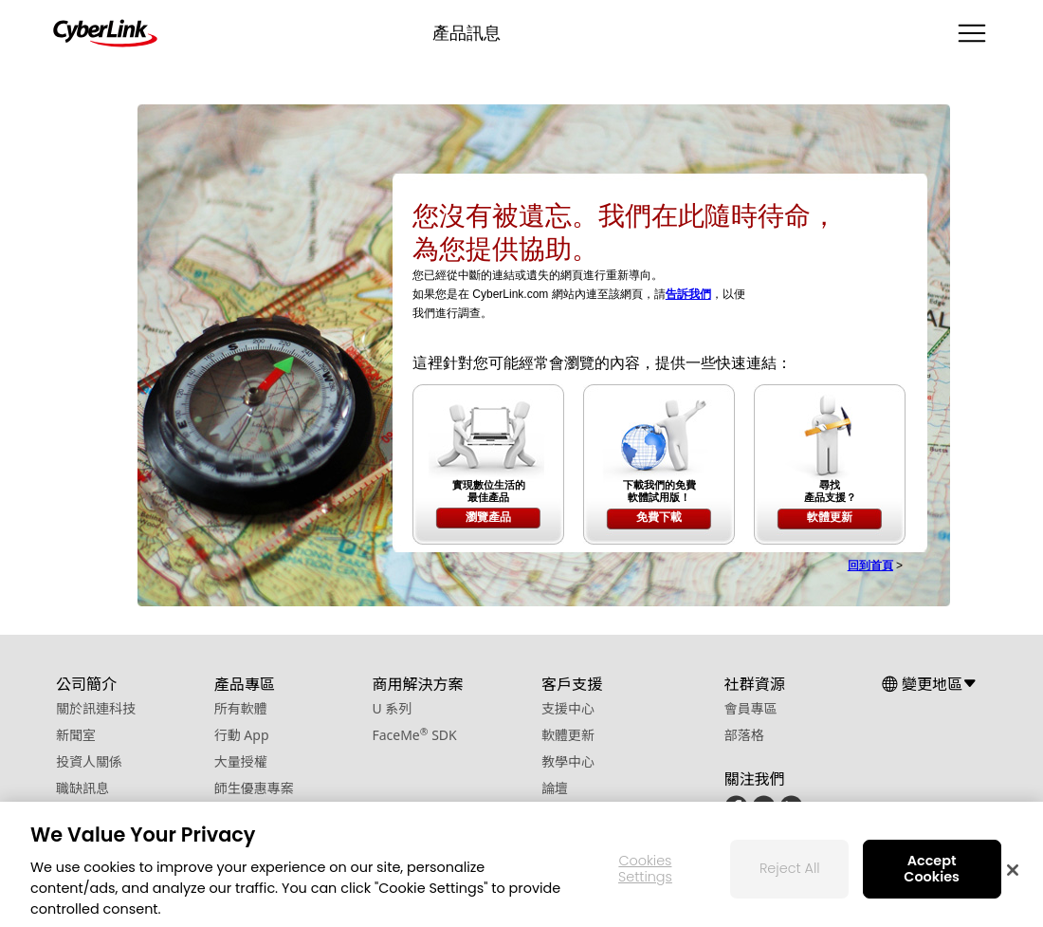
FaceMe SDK (414, 735)
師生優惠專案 (254, 788)
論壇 (554, 788)
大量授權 (240, 761)
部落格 (744, 735)
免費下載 (659, 517)
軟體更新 (829, 517)
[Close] (1013, 876)
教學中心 (568, 761)
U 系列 (392, 708)
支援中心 (568, 708)
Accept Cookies (932, 874)
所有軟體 (240, 708)
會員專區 (751, 708)
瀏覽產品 (488, 517)
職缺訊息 (82, 788)
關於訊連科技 (96, 708)
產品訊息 (466, 33)
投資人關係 (89, 761)
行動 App (241, 735)
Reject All (789, 874)
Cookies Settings (645, 874)
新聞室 (76, 735)
